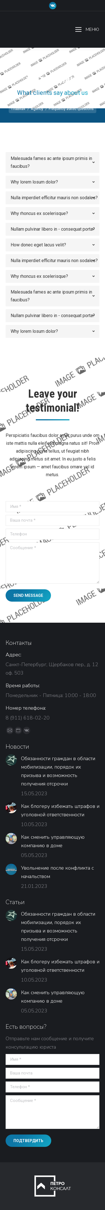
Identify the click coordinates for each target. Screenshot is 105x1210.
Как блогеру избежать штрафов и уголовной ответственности (60, 810)
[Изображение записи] (11, 760)
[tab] (52, 162)
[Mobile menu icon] (87, 29)
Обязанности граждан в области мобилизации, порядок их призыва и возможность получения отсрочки (58, 771)
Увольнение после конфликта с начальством (57, 872)
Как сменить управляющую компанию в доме (53, 841)
